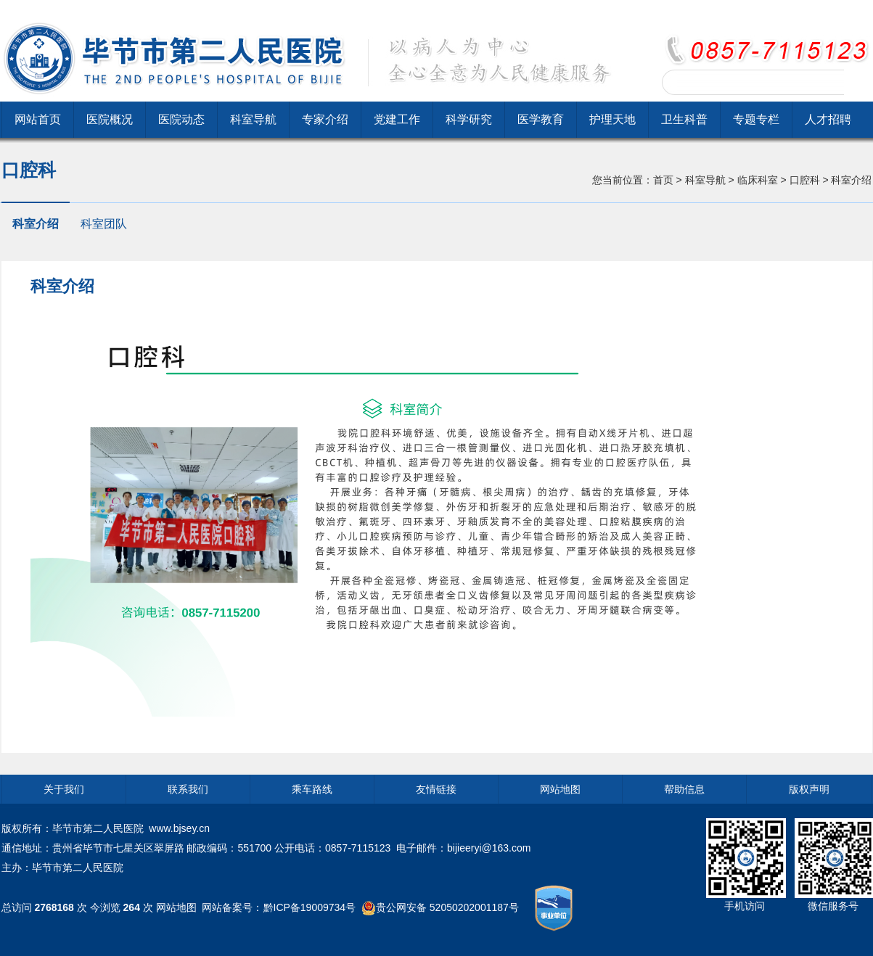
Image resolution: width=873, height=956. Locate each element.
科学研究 (469, 119)
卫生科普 (684, 119)
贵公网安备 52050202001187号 (447, 906)
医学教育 (540, 119)
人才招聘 (828, 119)
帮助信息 (684, 789)
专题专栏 (756, 119)
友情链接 (436, 789)
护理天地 (612, 119)
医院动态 (181, 119)
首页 (663, 180)
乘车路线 (312, 789)
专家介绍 (325, 119)
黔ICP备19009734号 (309, 906)
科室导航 (253, 119)
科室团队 (104, 224)
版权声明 (809, 789)
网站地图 (560, 789)
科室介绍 (35, 224)
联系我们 (188, 789)
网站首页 (38, 119)
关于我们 (64, 789)
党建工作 (397, 119)
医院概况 (109, 119)
